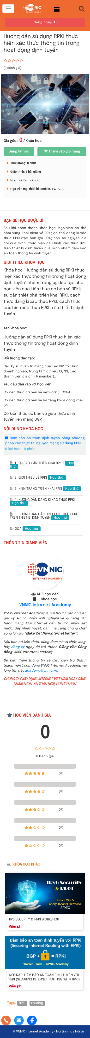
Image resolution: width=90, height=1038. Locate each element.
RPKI (22, 1003)
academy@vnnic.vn (41, 670)
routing (37, 1003)
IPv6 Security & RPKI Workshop (33, 919)
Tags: (11, 1003)
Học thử (56, 477)
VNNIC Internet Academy (45, 605)
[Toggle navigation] (8, 8)
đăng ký (17, 647)
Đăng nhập (45, 22)
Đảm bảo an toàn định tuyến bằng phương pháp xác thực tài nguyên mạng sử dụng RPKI (45, 440)
